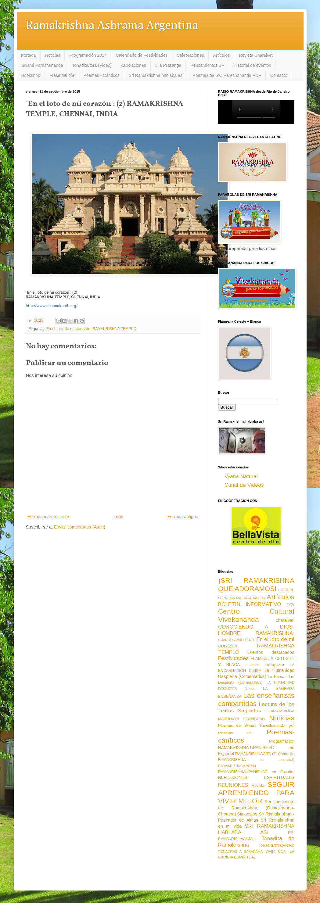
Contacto (278, 75)
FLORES (252, 665)
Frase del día (61, 75)
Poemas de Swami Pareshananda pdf (256, 725)
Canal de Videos (244, 485)
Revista (258, 785)
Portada (28, 55)
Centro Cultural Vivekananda (256, 615)
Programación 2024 (87, 55)
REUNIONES (233, 785)
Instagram (274, 664)
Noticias (52, 55)
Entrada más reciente (48, 516)
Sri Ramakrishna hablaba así (156, 75)
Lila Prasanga (168, 65)
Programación (281, 741)
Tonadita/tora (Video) (92, 65)
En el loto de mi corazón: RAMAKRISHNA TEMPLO (91, 329)
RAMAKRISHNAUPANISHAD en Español (256, 772)
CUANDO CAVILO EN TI (237, 640)
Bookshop (30, 75)
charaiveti (285, 620)
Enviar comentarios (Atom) (79, 527)
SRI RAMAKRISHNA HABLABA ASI (256, 829)
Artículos (221, 55)
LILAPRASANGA (279, 711)
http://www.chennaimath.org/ (52, 305)
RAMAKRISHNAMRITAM (237, 766)
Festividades (233, 658)
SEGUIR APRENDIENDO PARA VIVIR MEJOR (256, 793)
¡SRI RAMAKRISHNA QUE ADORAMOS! (256, 585)
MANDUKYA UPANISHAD (241, 719)
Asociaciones (133, 65)
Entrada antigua (182, 516)
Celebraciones (190, 55)
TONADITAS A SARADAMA (240, 851)
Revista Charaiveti (256, 55)
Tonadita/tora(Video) (276, 845)
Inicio (118, 516)
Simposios (247, 814)
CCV (290, 605)
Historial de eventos (252, 65)
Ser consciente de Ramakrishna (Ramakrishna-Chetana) (256, 807)
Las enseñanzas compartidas (256, 700)
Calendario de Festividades (142, 55)
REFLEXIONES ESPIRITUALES (256, 777)
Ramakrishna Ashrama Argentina (112, 26)
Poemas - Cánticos (102, 75)
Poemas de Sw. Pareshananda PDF (227, 75)
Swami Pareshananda (42, 65)
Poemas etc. (235, 733)
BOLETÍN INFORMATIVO (249, 604)
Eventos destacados (270, 652)
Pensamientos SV (207, 65)
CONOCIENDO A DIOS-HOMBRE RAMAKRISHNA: (256, 630)
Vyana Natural (241, 476)
